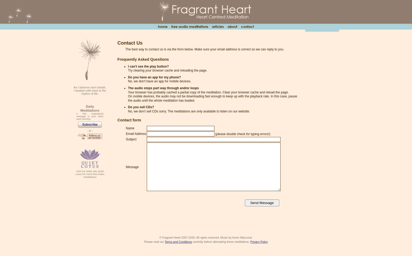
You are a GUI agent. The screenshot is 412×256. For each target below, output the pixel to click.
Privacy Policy (259, 241)
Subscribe (90, 124)
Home (162, 27)
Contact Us (247, 27)
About (232, 27)
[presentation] (187, 203)
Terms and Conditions (178, 241)
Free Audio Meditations (189, 27)
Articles (218, 27)
